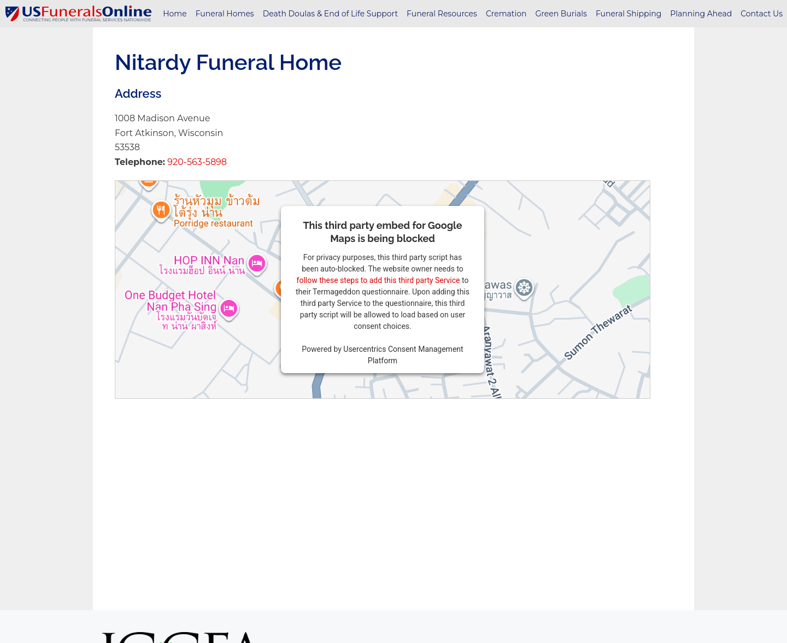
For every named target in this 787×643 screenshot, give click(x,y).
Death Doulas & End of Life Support (330, 14)
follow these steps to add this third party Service (378, 280)
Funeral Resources (442, 14)
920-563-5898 (196, 162)
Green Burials (561, 14)
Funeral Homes (225, 14)
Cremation (506, 14)
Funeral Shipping (628, 14)
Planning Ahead (701, 14)
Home (174, 14)
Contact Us (762, 14)
